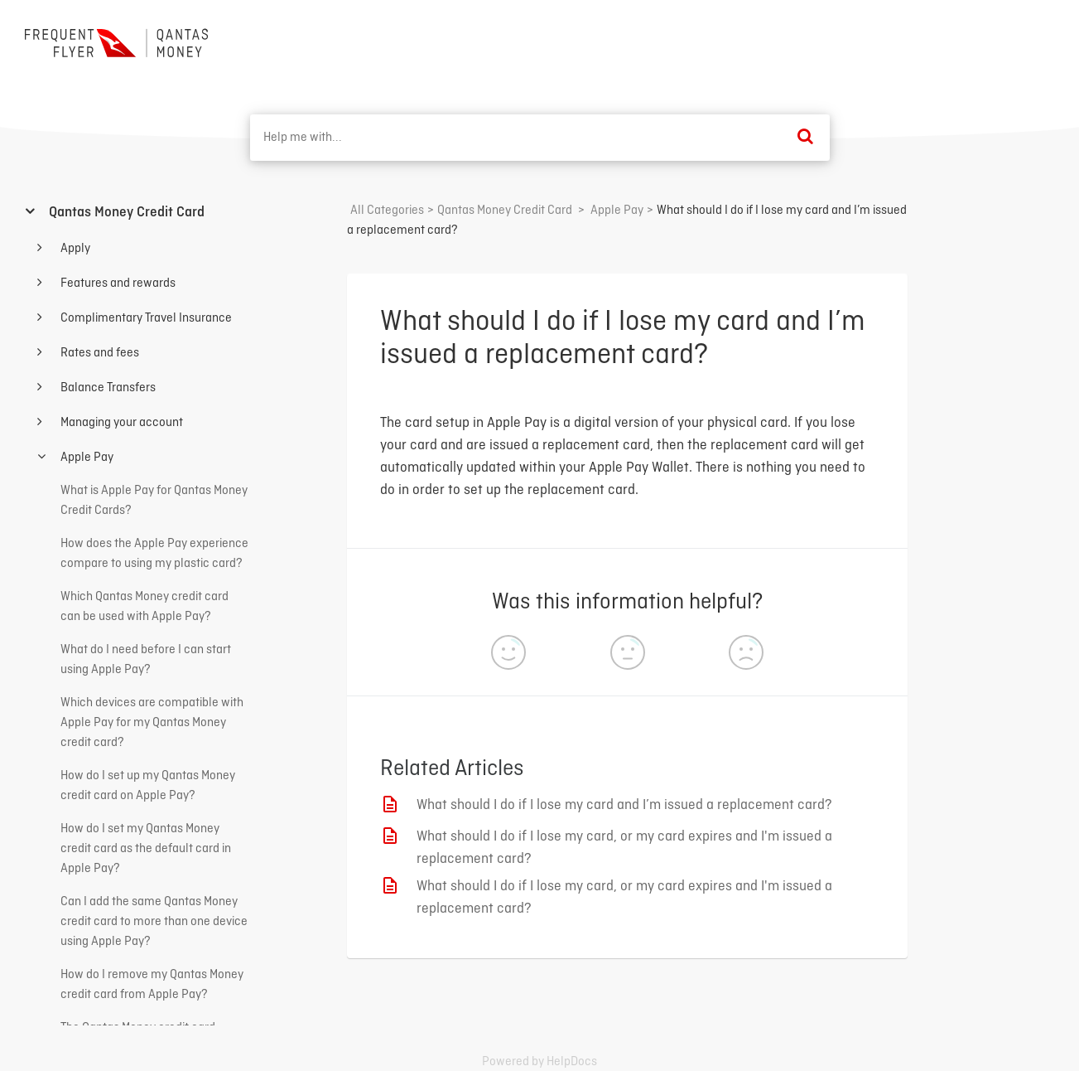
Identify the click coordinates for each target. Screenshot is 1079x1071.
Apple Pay (85, 457)
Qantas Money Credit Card (125, 212)
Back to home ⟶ (993, 40)
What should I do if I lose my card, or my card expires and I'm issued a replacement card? (624, 848)
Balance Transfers (107, 388)
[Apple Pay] (616, 210)
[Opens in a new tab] (539, 1062)
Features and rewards (117, 283)
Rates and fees (98, 353)
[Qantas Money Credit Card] (504, 210)
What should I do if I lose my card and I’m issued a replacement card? (624, 805)
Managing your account (120, 422)
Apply (74, 248)
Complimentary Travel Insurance (145, 318)
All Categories (387, 210)
